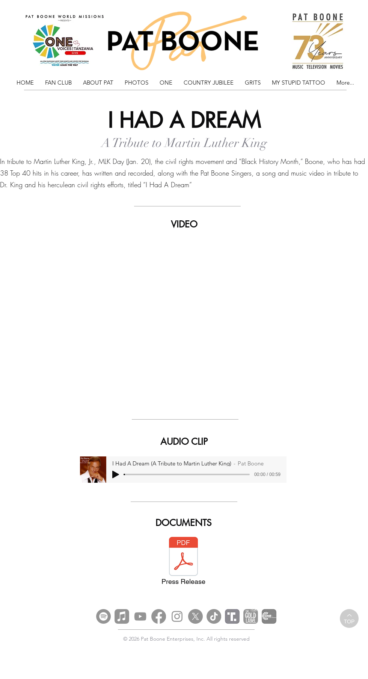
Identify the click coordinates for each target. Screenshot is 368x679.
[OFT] (269, 616)
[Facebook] (158, 616)
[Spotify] (103, 616)
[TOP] (349, 618)
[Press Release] (183, 563)
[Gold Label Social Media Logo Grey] (250, 616)
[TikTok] (214, 616)
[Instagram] (177, 616)
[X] (195, 616)
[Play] (115, 474)
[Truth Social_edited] (232, 616)
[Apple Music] (122, 616)
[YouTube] (140, 616)
